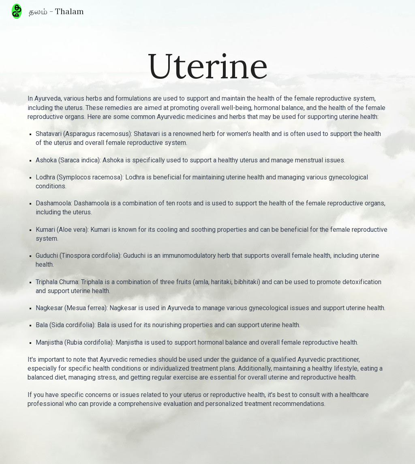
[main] (207, 65)
